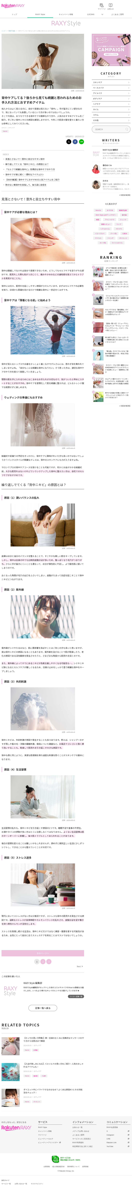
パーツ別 (113, 233)
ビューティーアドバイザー (48, 1142)
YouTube (110, 1146)
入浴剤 (44, 1076)
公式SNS (90, 14)
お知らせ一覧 (77, 1127)
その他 (95, 120)
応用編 (35, 1050)
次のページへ (43, 953)
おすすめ (110, 210)
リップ (118, 224)
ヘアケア (96, 104)
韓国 (97, 219)
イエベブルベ (99, 233)
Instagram (110, 1135)
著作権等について (73, 1166)
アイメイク (97, 93)
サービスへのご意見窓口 (81, 1139)
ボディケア (12, 128)
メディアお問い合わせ (80, 1131)
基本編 (35, 1076)
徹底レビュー (105, 224)
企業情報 (47, 1166)
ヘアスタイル (105, 229)
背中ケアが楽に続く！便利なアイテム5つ (24, 174)
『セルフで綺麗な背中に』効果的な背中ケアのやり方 (30, 169)
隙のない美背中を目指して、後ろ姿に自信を (26, 184)
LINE (108, 1139)
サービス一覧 (6, 1184)
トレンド (123, 219)
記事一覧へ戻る (43, 1008)
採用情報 (85, 1166)
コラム (95, 115)
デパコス (98, 238)
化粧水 (124, 233)
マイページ (42, 1135)
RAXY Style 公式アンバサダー (106, 215)
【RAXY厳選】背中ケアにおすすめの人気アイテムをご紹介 (32, 179)
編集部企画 (123, 210)
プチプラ (119, 229)
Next (80, 966)
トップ (14, 14)
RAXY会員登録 (112, 1127)
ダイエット (37, 1102)
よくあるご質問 (117, 14)
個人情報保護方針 (58, 1166)
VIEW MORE (124, 195)
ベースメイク (98, 87)
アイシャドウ (109, 219)
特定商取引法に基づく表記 (82, 1146)
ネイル (95, 109)
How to (5, 131)
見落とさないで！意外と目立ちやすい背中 (25, 158)
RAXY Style (40, 14)
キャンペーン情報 (66, 14)
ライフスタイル (117, 243)
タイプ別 (103, 243)
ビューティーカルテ (45, 1139)
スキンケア (97, 82)
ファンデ (110, 238)
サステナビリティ (37, 1184)
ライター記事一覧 (76, 996)
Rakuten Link (111, 1142)
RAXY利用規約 (78, 1142)
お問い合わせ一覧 (21, 1184)
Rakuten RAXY (13, 6)
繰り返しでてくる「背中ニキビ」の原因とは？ (27, 164)
